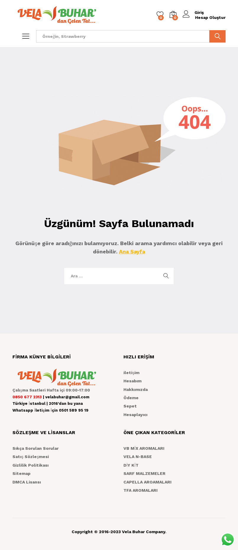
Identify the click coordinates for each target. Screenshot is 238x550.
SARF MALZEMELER (144, 473)
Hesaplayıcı (135, 414)
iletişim (131, 372)
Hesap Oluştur (210, 17)
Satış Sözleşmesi (30, 456)
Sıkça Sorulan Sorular (35, 448)
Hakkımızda (135, 389)
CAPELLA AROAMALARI (147, 482)
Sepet (130, 406)
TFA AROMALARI (140, 490)
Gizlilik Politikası (30, 465)
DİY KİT (131, 465)
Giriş (193, 12)
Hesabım (132, 380)
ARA (217, 36)
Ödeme (131, 397)
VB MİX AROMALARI (143, 448)
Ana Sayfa (132, 251)
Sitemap (21, 473)
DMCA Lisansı (26, 482)
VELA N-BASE (137, 456)
